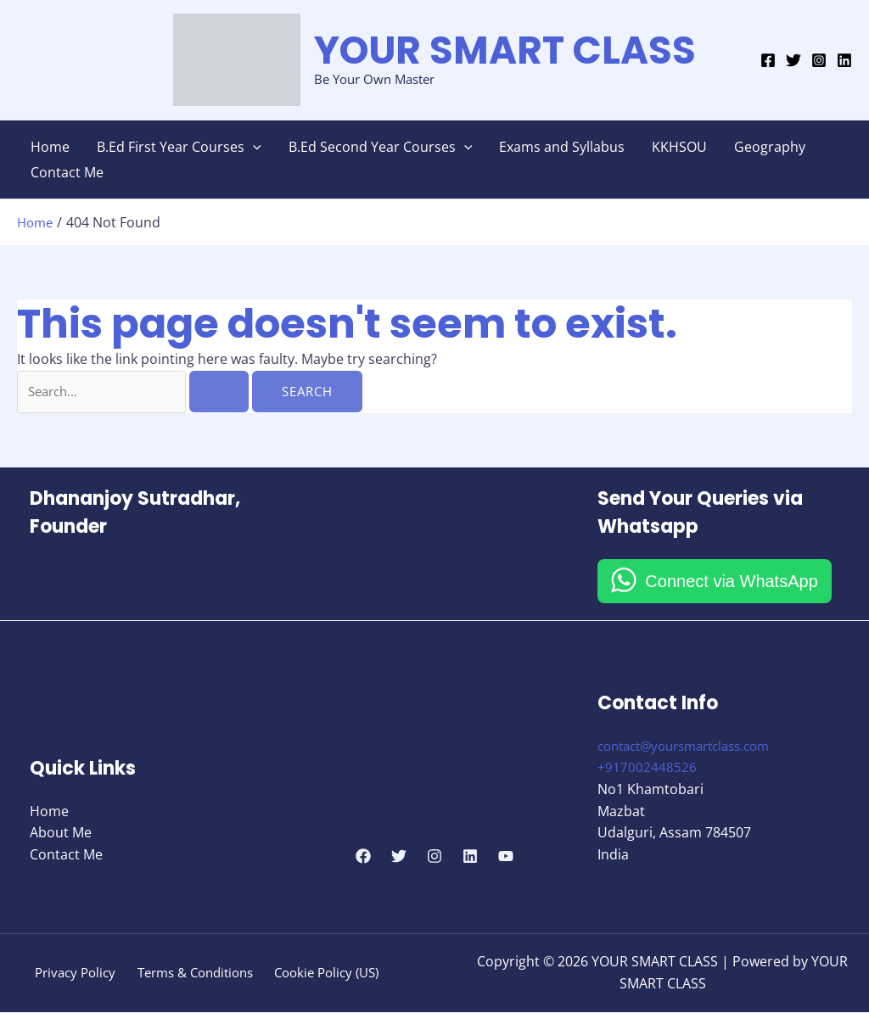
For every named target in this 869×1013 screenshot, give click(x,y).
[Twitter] (793, 60)
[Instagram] (819, 60)
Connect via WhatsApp (731, 582)
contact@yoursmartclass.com (692, 746)
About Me (61, 833)
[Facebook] (768, 60)
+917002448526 (647, 768)
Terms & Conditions (193, 973)
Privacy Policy (73, 973)
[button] (252, 146)
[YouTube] (505, 857)
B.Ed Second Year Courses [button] (381, 146)
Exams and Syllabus (562, 146)
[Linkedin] (844, 60)
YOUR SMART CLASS (505, 50)
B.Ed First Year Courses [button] (179, 146)
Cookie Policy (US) (327, 973)
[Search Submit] (224, 391)
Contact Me (67, 172)
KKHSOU (679, 146)
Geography (769, 146)
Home (50, 146)
